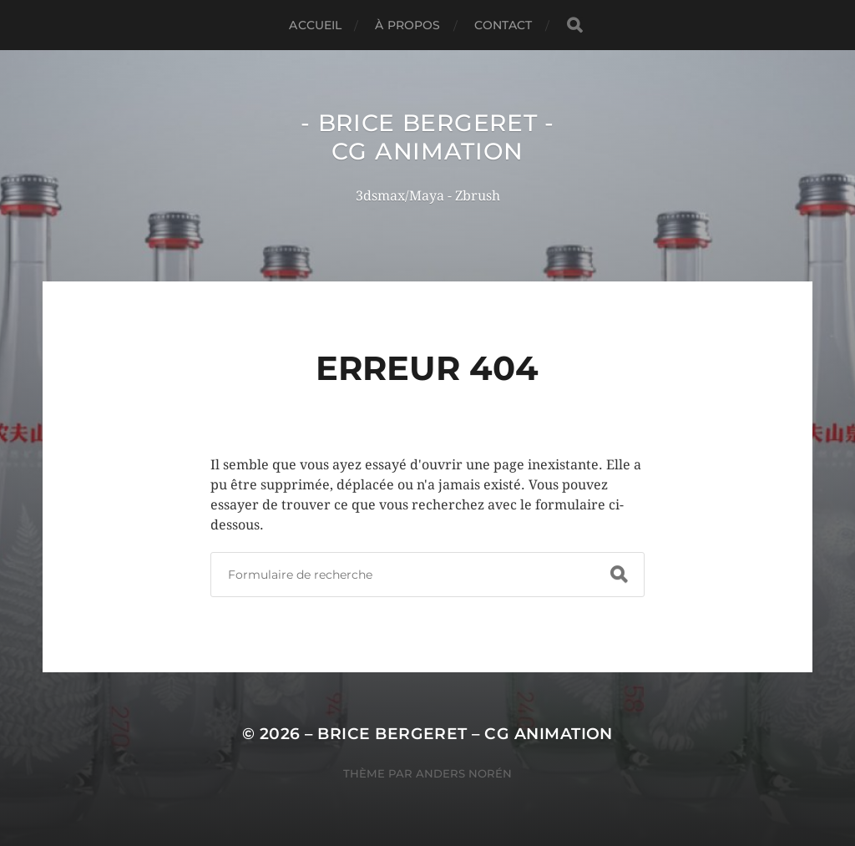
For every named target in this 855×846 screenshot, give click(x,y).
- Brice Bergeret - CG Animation (427, 137)
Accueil (315, 25)
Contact (503, 25)
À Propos (407, 25)
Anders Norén (464, 773)
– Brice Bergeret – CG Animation (459, 733)
